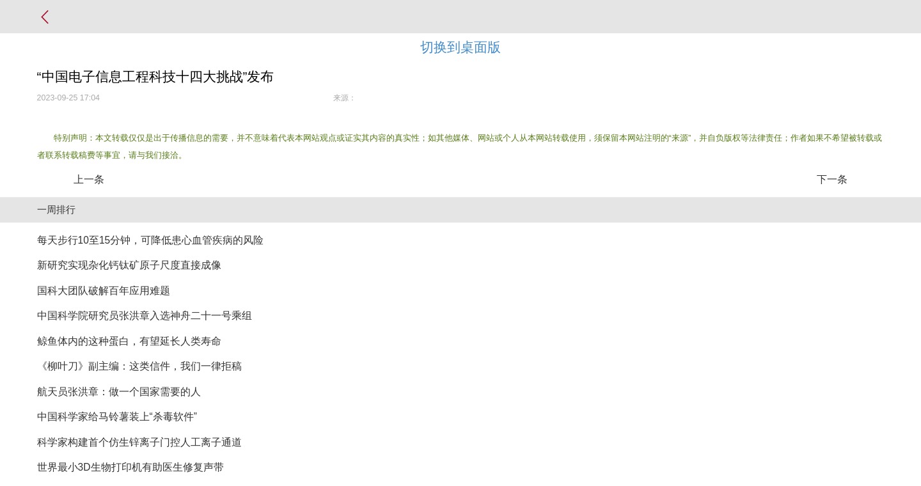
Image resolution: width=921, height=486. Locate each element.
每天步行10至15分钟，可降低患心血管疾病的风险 (150, 240)
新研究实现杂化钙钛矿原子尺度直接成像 (129, 265)
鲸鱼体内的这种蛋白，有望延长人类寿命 (129, 341)
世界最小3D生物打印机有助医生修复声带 (130, 467)
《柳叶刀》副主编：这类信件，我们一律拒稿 (139, 366)
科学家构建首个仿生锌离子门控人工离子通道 (139, 442)
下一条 (832, 179)
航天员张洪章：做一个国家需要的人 (119, 391)
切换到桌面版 (460, 47)
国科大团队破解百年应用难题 (103, 290)
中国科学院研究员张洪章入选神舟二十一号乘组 (144, 315)
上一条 (89, 179)
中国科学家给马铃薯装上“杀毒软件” (117, 416)
